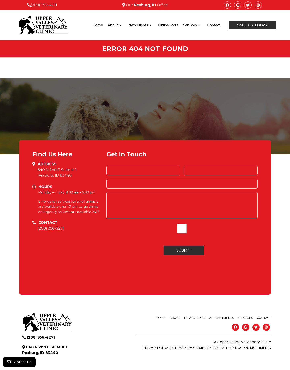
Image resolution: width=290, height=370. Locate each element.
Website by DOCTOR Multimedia (243, 348)
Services (190, 25)
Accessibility (200, 348)
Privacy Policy (156, 348)
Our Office (146, 5)
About (113, 25)
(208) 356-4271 (44, 5)
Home (98, 25)
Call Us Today (252, 25)
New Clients (138, 25)
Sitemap (179, 348)
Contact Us (19, 362)
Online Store (168, 25)
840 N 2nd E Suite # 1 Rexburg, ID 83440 (57, 173)
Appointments (221, 318)
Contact (214, 25)
